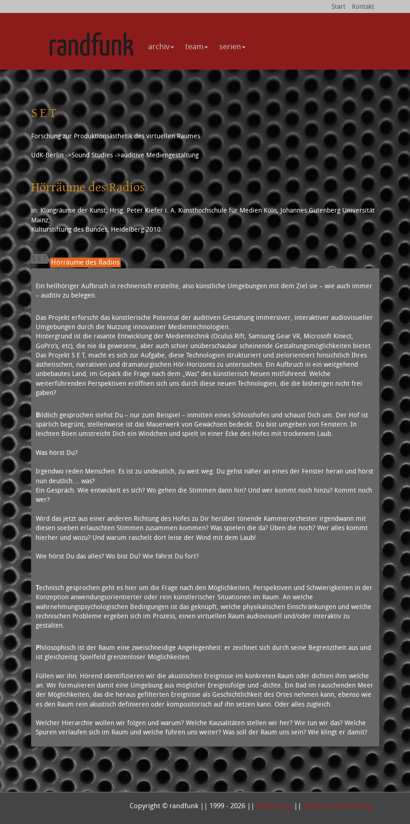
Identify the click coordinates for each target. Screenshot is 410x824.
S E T (39, 258)
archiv (161, 46)
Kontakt (363, 6)
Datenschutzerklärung (337, 805)
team (196, 46)
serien (232, 46)
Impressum (274, 805)
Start (338, 6)
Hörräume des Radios (85, 262)
